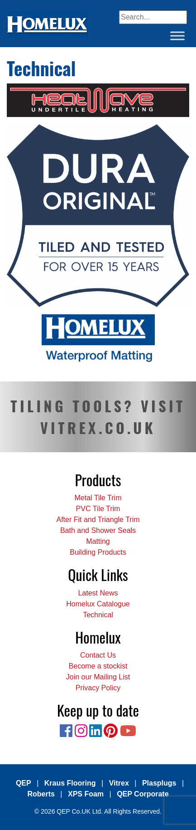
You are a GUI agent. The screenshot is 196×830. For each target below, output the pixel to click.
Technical (98, 615)
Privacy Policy (98, 688)
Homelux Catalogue (98, 604)
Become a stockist (98, 666)
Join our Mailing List (98, 677)
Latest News (98, 593)
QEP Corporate (142, 794)
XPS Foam (86, 794)
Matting (98, 541)
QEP (23, 783)
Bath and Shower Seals (98, 530)
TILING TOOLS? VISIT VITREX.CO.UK (97, 416)
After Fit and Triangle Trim (97, 519)
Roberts (40, 794)
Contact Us (98, 655)
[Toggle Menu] (177, 35)
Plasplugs (159, 783)
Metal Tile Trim (97, 498)
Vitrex (119, 783)
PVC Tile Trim (98, 509)
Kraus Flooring (70, 783)
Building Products (98, 552)
